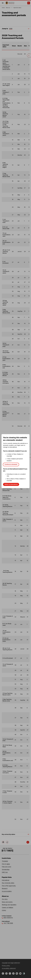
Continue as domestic (11, 464)
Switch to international (11, 484)
